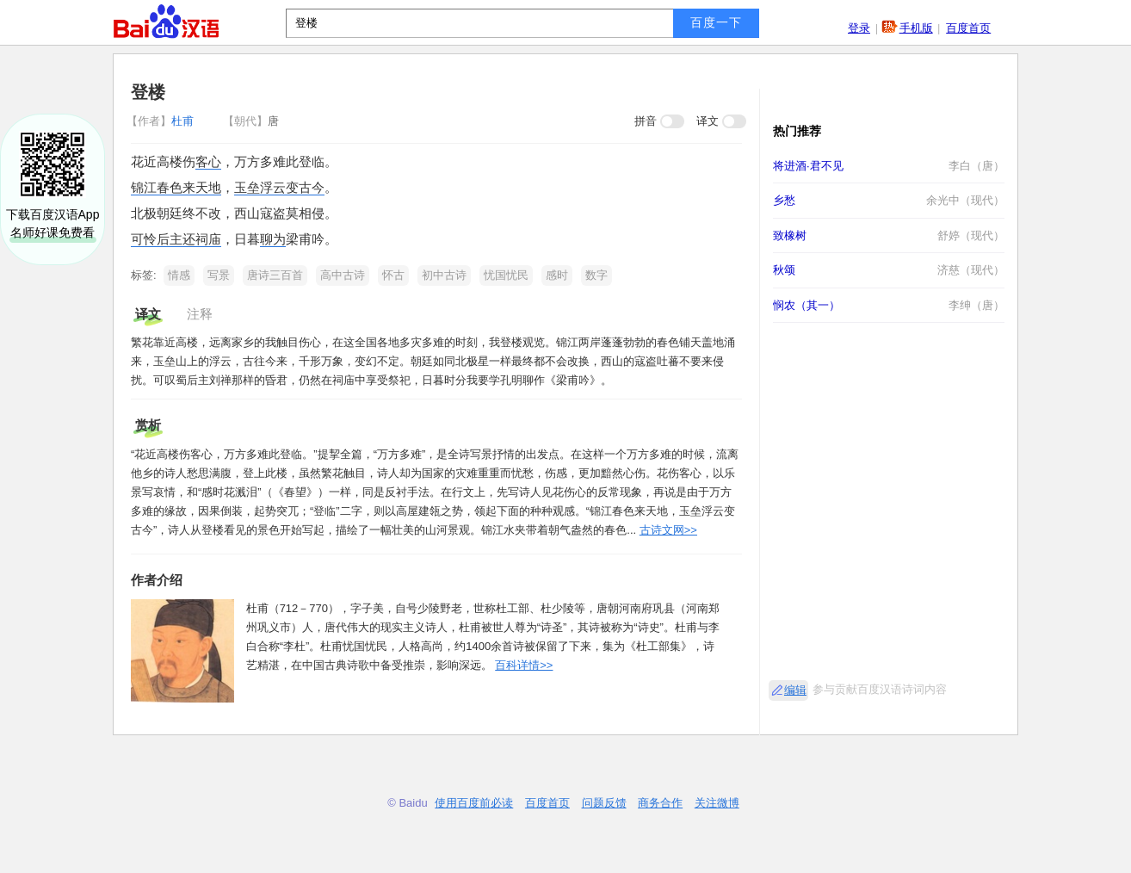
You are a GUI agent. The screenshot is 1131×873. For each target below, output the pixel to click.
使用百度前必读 (474, 802)
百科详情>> (524, 665)
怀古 (393, 275)
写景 (218, 275)
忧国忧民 (506, 275)
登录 (859, 28)
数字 (596, 275)
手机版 (916, 28)
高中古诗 (342, 275)
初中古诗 (444, 275)
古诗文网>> (668, 529)
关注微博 (717, 802)
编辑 (795, 690)
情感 (179, 275)
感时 (557, 275)
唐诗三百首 (275, 275)
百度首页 (968, 28)
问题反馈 (604, 802)
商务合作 (660, 802)
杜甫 (162, 121)
